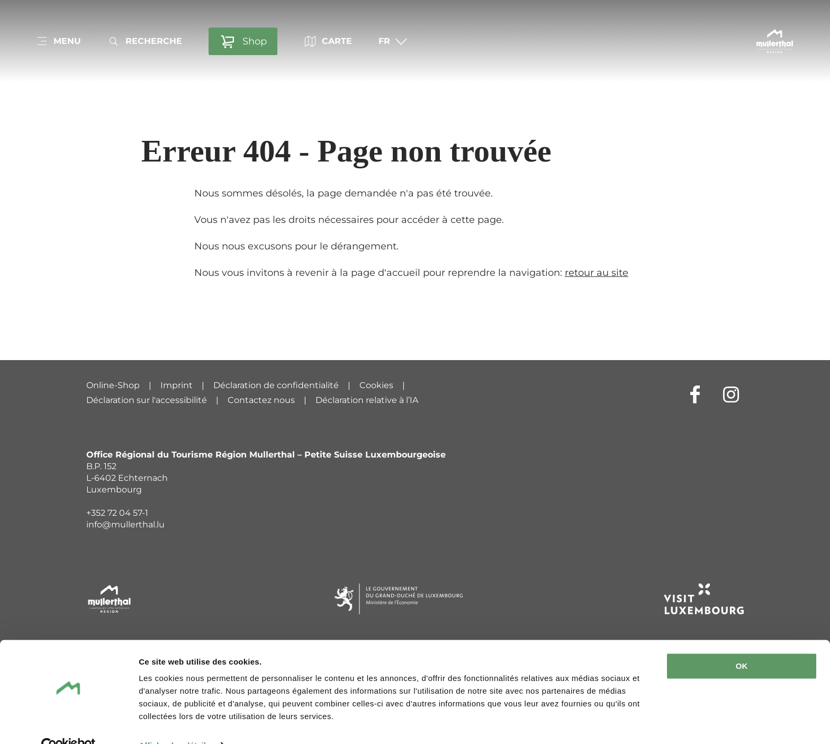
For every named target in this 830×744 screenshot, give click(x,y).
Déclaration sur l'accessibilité (146, 400)
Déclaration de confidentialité (276, 385)
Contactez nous (261, 400)
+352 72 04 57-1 (117, 513)
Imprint (176, 385)
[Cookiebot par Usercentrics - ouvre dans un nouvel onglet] (68, 723)
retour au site (596, 273)
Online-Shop (113, 385)
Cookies (376, 385)
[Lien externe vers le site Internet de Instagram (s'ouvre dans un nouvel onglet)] (731, 394)
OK (742, 643)
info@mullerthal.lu (125, 524)
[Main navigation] (58, 41)
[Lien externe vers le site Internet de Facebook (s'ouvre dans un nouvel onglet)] (695, 394)
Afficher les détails (174, 723)
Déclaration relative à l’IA (366, 400)
